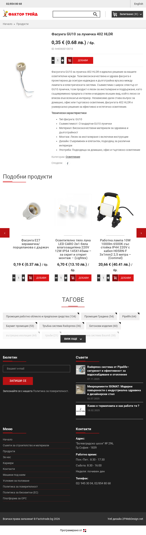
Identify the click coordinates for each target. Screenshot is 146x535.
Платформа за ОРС (15, 498)
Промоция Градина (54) (99, 316)
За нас (7, 457)
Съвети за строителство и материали (26, 445)
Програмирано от (73, 530)
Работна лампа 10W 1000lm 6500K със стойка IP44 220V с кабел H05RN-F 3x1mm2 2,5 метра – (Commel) (115, 249)
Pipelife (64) (129, 316)
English (138, 3)
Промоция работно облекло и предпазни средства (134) (41, 316)
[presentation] (5, 233)
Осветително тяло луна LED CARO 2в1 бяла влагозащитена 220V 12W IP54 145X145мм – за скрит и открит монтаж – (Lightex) (73, 249)
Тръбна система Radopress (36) (61, 325)
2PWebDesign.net (132, 518)
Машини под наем (14, 474)
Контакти (9, 468)
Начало (7, 439)
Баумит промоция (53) (20, 325)
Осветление (73, 156)
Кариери (8, 463)
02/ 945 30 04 (84, 483)
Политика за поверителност (50, 391)
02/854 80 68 (14, 3)
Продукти (9, 451)
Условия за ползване (16, 480)
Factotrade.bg (44, 518)
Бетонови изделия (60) (103, 325)
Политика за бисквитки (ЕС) (20, 492)
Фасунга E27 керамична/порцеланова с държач (31, 244)
